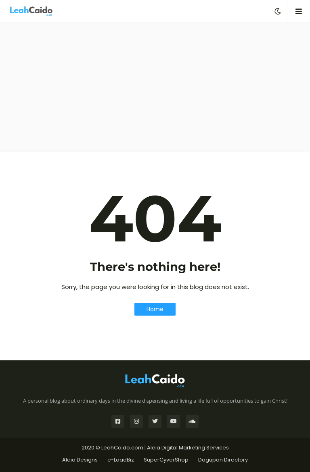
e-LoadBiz (120, 460)
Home (155, 309)
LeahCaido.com (122, 447)
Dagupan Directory (223, 460)
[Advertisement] (155, 87)
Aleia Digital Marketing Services (188, 447)
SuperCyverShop (166, 460)
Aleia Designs (80, 460)
